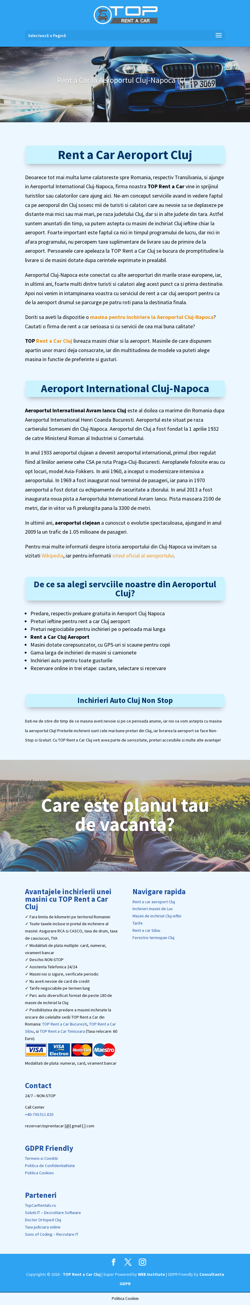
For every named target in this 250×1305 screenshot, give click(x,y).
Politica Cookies (39, 1172)
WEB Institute (151, 1274)
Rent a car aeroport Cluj (154, 901)
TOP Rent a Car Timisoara (62, 1031)
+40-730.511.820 (39, 1114)
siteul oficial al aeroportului (143, 555)
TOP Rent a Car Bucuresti (64, 1024)
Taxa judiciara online (43, 1227)
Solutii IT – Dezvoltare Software (53, 1212)
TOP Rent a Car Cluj (82, 1274)
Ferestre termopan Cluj (153, 937)
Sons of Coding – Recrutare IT (51, 1234)
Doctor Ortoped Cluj (43, 1219)
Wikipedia (52, 555)
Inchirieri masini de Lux (153, 908)
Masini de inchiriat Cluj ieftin (157, 916)
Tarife (138, 923)
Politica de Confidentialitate (50, 1165)
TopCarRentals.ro (40, 1205)
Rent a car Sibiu (146, 930)
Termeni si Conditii (41, 1158)
